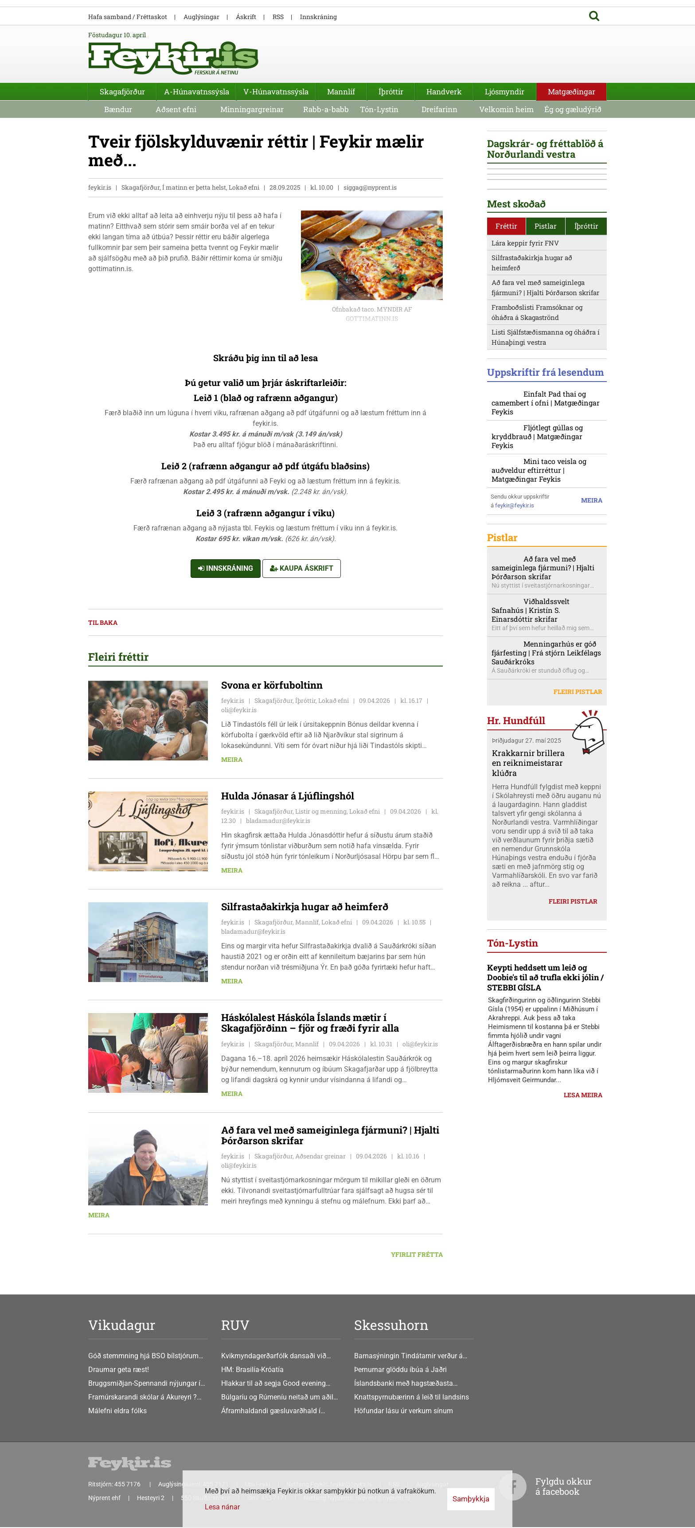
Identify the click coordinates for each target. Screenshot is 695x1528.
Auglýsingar (201, 16)
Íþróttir (391, 91)
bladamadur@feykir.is (278, 821)
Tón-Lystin (379, 109)
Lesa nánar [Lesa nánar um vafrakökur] (222, 1507)
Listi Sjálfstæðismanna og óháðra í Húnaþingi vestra (546, 486)
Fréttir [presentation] (506, 375)
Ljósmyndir (504, 91)
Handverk (444, 91)
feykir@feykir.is (514, 671)
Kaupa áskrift (301, 569)
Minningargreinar (252, 109)
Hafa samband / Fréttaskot (127, 16)
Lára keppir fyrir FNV (525, 392)
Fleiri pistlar (578, 867)
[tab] (506, 375)
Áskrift (246, 16)
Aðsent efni (176, 109)
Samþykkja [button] (471, 1498)
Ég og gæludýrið (572, 109)
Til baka (102, 623)
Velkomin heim (506, 109)
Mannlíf (341, 91)
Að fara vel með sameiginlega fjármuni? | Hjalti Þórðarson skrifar (545, 436)
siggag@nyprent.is (370, 187)
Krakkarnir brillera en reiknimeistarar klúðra (528, 938)
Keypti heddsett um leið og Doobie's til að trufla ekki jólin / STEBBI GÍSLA (545, 1232)
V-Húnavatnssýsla (275, 91)
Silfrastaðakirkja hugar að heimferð (532, 411)
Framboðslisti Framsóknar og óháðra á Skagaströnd (537, 461)
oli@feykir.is (239, 710)
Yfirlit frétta (417, 1255)
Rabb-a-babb (326, 109)
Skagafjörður (122, 91)
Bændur (118, 109)
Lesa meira (583, 1350)
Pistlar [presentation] (546, 375)
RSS (278, 16)
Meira (231, 760)
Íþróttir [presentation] (586, 375)
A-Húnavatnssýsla (196, 91)
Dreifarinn (439, 109)
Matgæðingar (571, 91)
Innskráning (225, 569)
